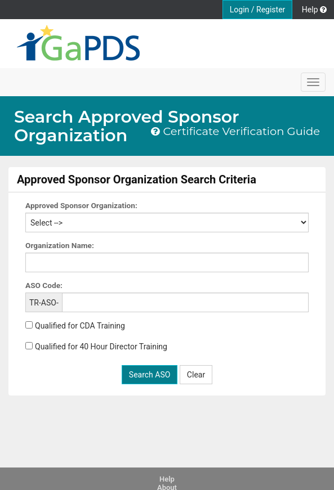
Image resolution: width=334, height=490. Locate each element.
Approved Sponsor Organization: (81, 205)
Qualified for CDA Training (80, 325)
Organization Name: (59, 245)
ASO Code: (44, 285)
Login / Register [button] (258, 9)
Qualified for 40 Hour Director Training (101, 346)
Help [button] (314, 9)
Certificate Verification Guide (235, 131)
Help (167, 479)
